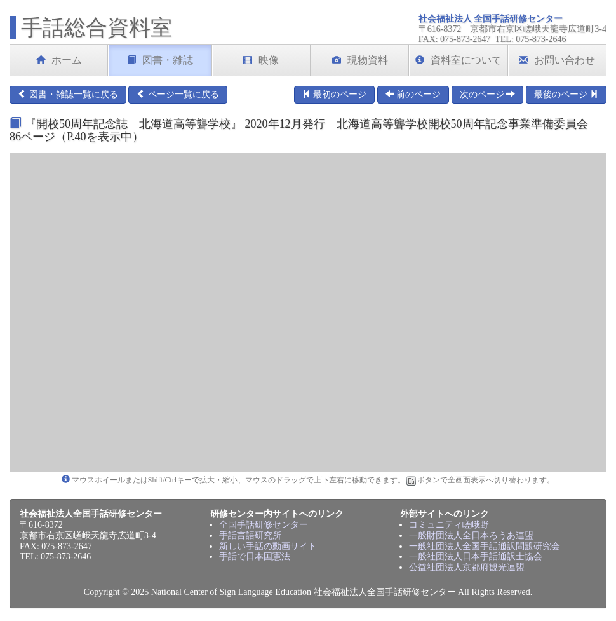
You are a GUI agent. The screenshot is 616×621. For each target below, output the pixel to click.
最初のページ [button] (334, 94)
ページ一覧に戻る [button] (178, 94)
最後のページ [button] (566, 94)
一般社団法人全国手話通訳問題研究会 (484, 546)
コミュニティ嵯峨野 (449, 524)
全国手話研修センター (263, 524)
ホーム (59, 60)
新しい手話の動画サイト (268, 546)
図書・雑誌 (160, 60)
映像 (261, 60)
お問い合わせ (557, 60)
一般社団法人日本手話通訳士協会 (475, 556)
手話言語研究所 (250, 535)
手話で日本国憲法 (254, 556)
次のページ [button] (488, 94)
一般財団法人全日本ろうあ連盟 (471, 535)
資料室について (458, 60)
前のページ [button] (413, 94)
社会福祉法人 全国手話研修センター (490, 19)
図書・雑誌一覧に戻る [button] (68, 94)
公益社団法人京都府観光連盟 (467, 567)
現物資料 (360, 60)
